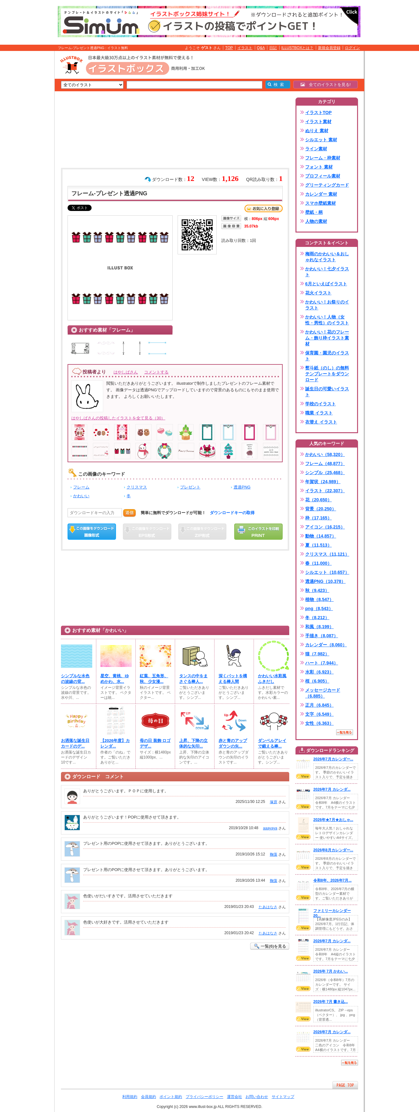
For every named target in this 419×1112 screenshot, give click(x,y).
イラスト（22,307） (325, 490)
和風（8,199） (319, 626)
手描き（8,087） (321, 635)
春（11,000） (318, 563)
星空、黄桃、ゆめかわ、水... (114, 679)
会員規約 (148, 1096)
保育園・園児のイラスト (327, 355)
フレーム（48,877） (325, 463)
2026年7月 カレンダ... (332, 789)
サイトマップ (283, 1096)
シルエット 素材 (321, 139)
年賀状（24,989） (323, 481)
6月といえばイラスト (326, 283)
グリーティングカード (327, 185)
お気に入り (264, 208)
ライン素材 (316, 148)
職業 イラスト (319, 412)
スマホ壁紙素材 (320, 203)
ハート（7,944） (321, 662)
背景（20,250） (320, 508)
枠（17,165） (318, 517)
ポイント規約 (170, 1096)
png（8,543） (319, 608)
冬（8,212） (317, 617)
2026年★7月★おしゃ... (333, 820)
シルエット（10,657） (327, 572)
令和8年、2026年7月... (332, 880)
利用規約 (129, 1096)
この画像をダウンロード (92, 531)
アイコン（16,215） (325, 526)
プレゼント (190, 487)
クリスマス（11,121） (327, 554)
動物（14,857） (320, 535)
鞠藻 (273, 854)
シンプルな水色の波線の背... (75, 679)
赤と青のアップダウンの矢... (233, 743)
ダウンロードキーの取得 (232, 512)
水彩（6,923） (319, 671)
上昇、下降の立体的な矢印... (193, 743)
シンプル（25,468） (325, 472)
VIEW (303, 776)
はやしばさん (126, 372)
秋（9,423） (317, 590)
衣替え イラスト (321, 421)
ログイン (352, 48)
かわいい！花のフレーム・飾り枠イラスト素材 (327, 337)
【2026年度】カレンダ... (115, 743)
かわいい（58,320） (325, 454)
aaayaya (270, 828)
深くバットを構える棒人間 (233, 679)
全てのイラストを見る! (325, 84)
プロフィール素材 (322, 175)
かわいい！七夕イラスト (327, 271)
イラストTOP (318, 112)
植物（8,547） (319, 599)
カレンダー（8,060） (326, 644)
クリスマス (137, 487)
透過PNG (242, 487)
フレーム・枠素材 (322, 157)
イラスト (244, 48)
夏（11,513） (318, 545)
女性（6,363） (319, 723)
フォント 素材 (319, 166)
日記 (273, 48)
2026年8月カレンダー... (333, 850)
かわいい (81, 495)
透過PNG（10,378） (325, 581)
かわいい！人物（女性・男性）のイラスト (327, 319)
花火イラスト (318, 292)
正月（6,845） (319, 705)
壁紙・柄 (314, 212)
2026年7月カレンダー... (333, 759)
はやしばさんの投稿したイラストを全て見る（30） (118, 418)
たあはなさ (268, 907)
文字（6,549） (319, 714)
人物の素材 (316, 221)
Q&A (261, 48)
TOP (229, 48)
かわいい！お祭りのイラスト (327, 304)
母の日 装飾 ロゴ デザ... (155, 743)
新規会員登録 (329, 48)
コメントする (156, 372)
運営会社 (234, 1096)
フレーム (81, 487)
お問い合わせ (256, 1096)
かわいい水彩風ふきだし (272, 679)
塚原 (273, 802)
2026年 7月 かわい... (330, 971)
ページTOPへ (345, 1085)
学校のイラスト (320, 403)
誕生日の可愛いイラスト (327, 391)
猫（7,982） (317, 653)
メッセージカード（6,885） (322, 693)
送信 (129, 512)
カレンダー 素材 (321, 194)
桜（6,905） (317, 681)
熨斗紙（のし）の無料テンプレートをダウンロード (327, 373)
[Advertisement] (25, 148)
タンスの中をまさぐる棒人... (193, 679)
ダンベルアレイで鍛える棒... (272, 743)
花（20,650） (318, 499)
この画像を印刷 (258, 531)
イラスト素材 (318, 121)
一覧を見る (344, 732)
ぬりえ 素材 (316, 130)
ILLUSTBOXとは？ (297, 48)
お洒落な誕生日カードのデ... (75, 743)
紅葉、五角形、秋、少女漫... (154, 679)
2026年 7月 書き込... (330, 1001)
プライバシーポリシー (204, 1096)
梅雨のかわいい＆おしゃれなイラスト (327, 256)
